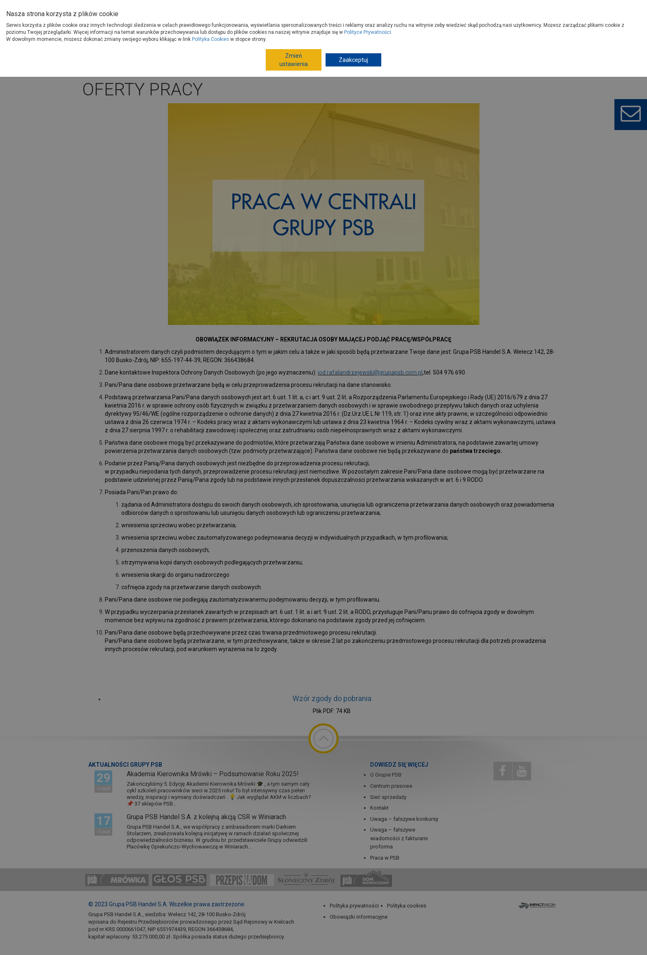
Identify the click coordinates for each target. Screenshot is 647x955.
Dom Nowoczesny (415, 10)
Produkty (159, 32)
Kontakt (379, 808)
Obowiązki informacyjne (358, 917)
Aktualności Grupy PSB (125, 764)
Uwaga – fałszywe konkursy (404, 819)
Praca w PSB (384, 858)
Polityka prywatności (354, 906)
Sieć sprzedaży (388, 797)
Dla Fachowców (364, 10)
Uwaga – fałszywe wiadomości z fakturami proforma (399, 838)
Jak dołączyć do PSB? (228, 10)
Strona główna (130, 60)
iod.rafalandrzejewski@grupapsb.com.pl (370, 372)
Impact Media (537, 905)
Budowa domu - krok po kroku (300, 10)
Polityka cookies (406, 906)
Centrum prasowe (391, 786)
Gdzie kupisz (232, 32)
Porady (272, 32)
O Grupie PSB (143, 10)
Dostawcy (180, 10)
